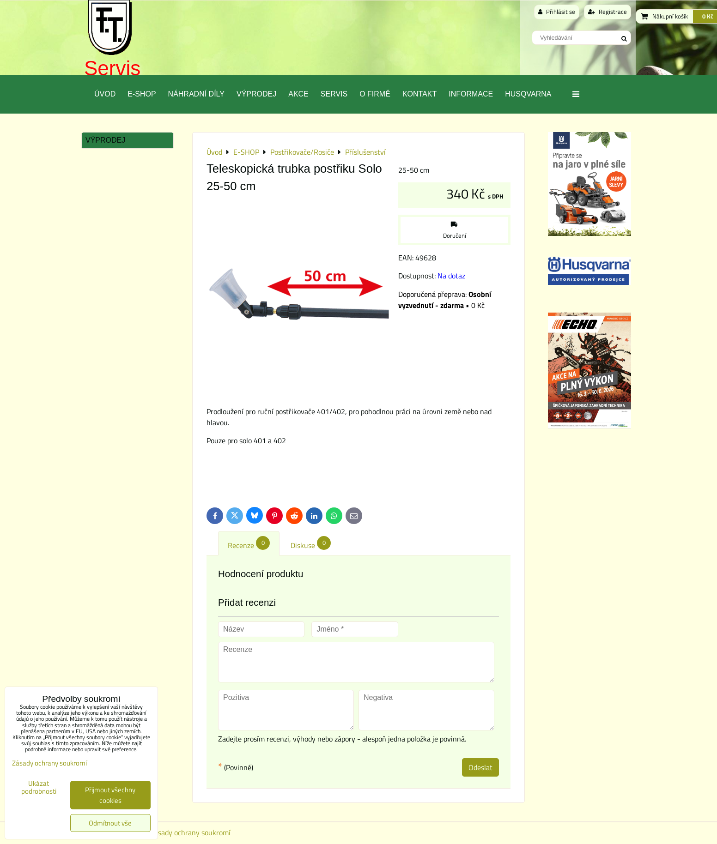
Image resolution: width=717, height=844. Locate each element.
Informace (471, 94)
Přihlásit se (556, 11)
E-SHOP (142, 94)
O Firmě (374, 94)
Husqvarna (528, 94)
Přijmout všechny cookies (110, 795)
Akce (298, 94)
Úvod (104, 94)
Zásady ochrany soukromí (190, 832)
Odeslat (480, 767)
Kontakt (419, 94)
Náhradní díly (196, 94)
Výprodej (256, 94)
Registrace (607, 11)
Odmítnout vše (110, 823)
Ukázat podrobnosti (38, 787)
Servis (112, 68)
